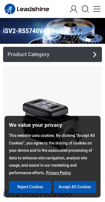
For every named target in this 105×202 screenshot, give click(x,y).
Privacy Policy (58, 173)
